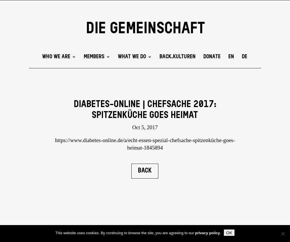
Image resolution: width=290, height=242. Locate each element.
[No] (283, 234)
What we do (132, 57)
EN (231, 57)
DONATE (212, 57)
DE (244, 57)
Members (94, 57)
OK (229, 232)
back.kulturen (177, 57)
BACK (145, 171)
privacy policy (207, 233)
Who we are (56, 57)
